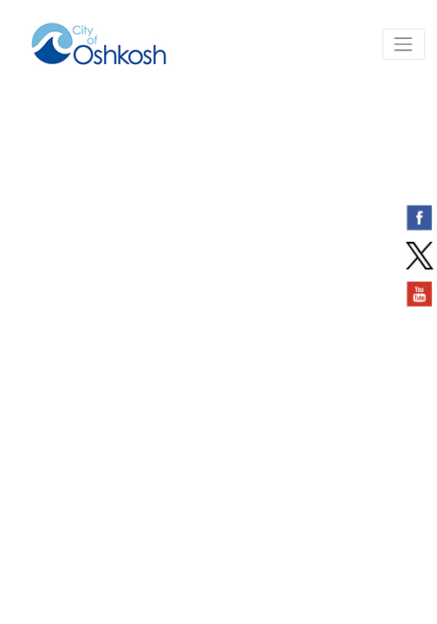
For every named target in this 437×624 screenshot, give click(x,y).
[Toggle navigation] (403, 44)
